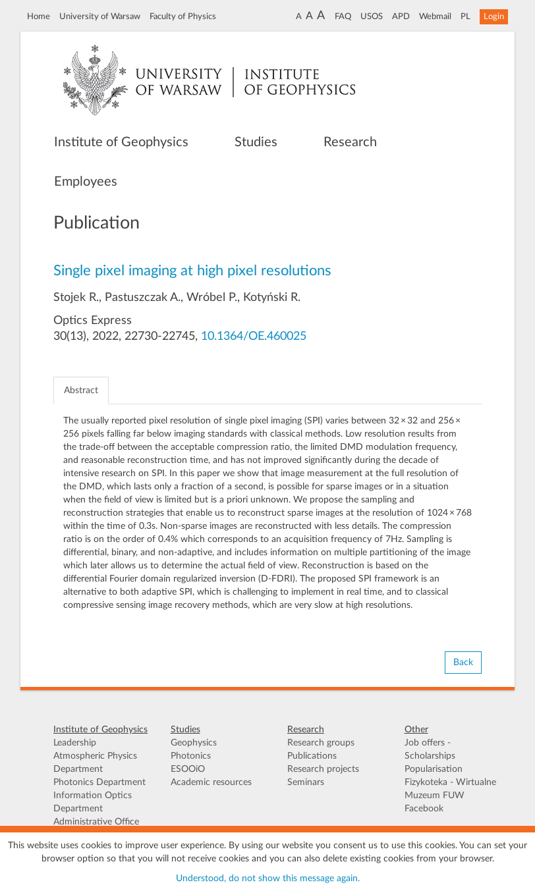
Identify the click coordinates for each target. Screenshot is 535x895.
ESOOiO (188, 769)
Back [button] (463, 662)
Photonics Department (99, 782)
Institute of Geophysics (121, 142)
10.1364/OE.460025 (253, 336)
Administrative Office (96, 822)
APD (401, 16)
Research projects (323, 769)
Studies (256, 142)
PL (465, 16)
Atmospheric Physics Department (95, 762)
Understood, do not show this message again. (268, 878)
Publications (312, 756)
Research (350, 142)
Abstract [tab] (81, 390)
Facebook (424, 808)
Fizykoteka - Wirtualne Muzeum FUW (450, 789)
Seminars (305, 782)
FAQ (343, 16)
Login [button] (494, 16)
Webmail (435, 16)
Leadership (74, 742)
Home (38, 16)
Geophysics (194, 742)
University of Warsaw (99, 16)
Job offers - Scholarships (430, 749)
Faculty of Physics (183, 16)
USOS (371, 16)
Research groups (320, 742)
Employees (85, 181)
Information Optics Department (92, 802)
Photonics (191, 756)
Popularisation (434, 769)
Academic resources (211, 782)
